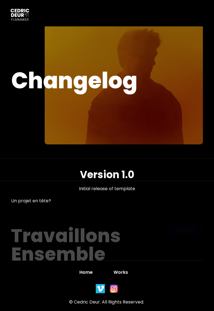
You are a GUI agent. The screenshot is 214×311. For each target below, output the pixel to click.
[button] (120, 16)
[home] (17, 16)
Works (121, 272)
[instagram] (100, 288)
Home (86, 272)
